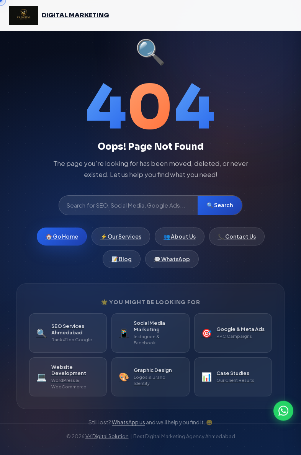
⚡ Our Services (120, 237)
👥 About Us (180, 237)
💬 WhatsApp (172, 260)
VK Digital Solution (107, 436)
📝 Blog (121, 260)
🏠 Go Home (62, 237)
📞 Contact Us (237, 237)
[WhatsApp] (283, 410)
